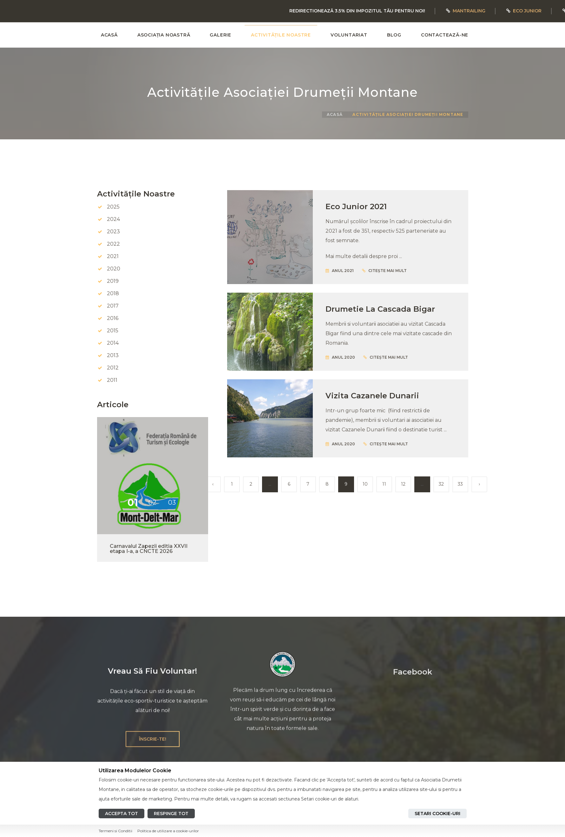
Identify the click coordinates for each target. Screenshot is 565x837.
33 (460, 484)
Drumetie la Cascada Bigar (380, 309)
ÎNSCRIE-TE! (152, 745)
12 (403, 484)
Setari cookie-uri (437, 813)
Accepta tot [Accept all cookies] (121, 813)
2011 (112, 380)
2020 (113, 269)
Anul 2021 (339, 270)
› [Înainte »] (479, 484)
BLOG (394, 35)
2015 (112, 331)
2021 (113, 256)
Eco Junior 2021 (356, 206)
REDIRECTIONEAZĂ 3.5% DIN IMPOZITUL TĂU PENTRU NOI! (357, 11)
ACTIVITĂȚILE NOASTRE (281, 35)
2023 (113, 232)
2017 (113, 306)
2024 (113, 219)
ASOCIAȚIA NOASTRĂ (163, 35)
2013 (113, 355)
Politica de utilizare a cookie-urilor (168, 830)
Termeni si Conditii (115, 830)
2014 (113, 343)
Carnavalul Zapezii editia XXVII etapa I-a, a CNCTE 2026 (148, 548)
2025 (113, 207)
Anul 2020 (340, 357)
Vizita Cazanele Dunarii (372, 395)
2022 (113, 244)
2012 (113, 368)
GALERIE (220, 35)
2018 (113, 293)
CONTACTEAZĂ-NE (444, 35)
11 (384, 484)
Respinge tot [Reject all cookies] (171, 813)
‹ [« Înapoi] (213, 484)
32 (441, 484)
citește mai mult (384, 270)
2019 (113, 281)
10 (365, 484)
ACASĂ (109, 35)
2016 (112, 318)
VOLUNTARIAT (349, 35)
